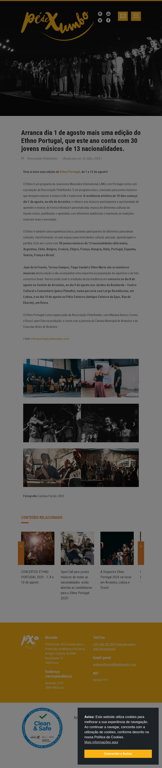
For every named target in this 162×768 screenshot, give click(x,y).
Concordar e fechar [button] (118, 753)
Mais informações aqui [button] (101, 742)
